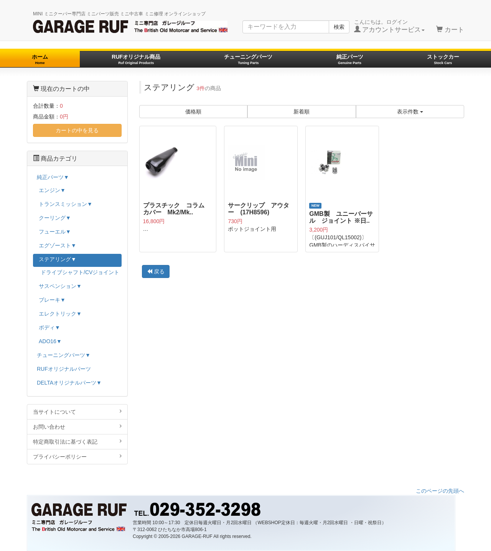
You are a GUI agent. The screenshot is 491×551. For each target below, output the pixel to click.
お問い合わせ (77, 426)
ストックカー (443, 59)
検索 (339, 27)
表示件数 (410, 112)
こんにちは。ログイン (389, 26)
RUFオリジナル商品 (136, 59)
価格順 (193, 112)
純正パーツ (349, 59)
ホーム (40, 59)
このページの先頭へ (440, 491)
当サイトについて (77, 411)
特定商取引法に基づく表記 (77, 441)
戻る (156, 271)
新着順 (301, 112)
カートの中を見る (77, 130)
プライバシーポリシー (77, 456)
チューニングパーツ (248, 59)
